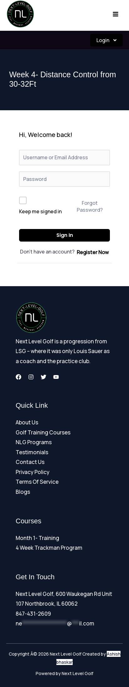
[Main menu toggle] (116, 14)
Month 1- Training (37, 538)
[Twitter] (43, 377)
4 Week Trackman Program (49, 547)
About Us (27, 422)
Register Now (93, 252)
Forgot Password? (90, 206)
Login (106, 40)
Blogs (23, 491)
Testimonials (32, 452)
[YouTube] (56, 377)
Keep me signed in (40, 211)
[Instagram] (31, 377)
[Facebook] (18, 377)
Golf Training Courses (43, 432)
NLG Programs (34, 442)
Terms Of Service (37, 481)
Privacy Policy (32, 472)
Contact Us (30, 462)
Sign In (64, 235)
